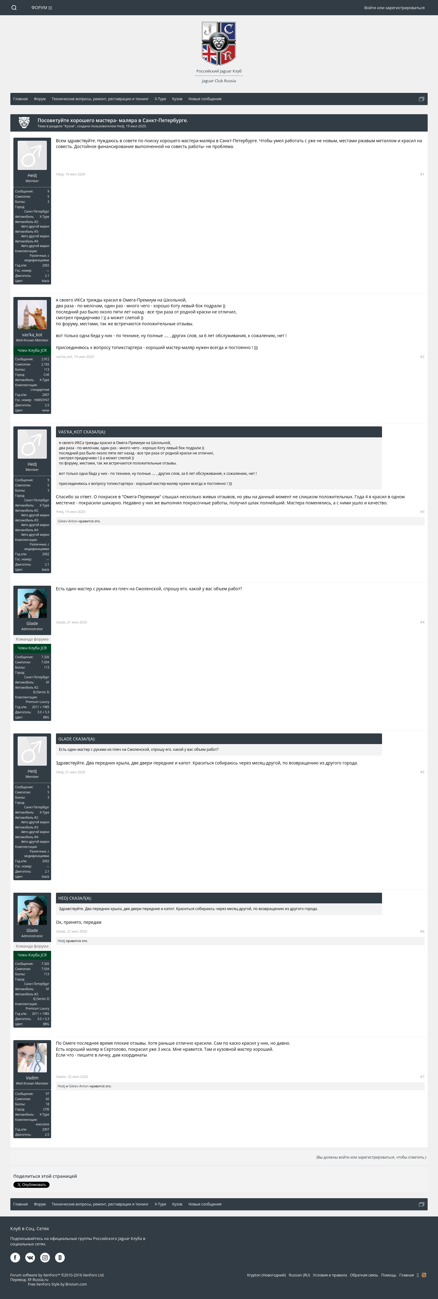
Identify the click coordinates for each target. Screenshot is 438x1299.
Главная (406, 1275)
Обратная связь (364, 1275)
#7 (422, 1076)
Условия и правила (330, 1275)
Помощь (388, 1275)
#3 (422, 511)
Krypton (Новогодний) (266, 1275)
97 (47, 1094)
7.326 (45, 657)
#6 (422, 931)
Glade (32, 623)
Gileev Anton (68, 521)
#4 (422, 622)
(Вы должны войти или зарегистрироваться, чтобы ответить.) (371, 1157)
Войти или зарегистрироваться (394, 7)
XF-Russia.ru (38, 1279)
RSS (424, 1275)
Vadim (32, 1077)
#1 (422, 174)
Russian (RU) (299, 1275)
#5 (422, 772)
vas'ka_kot (32, 334)
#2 (422, 356)
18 (47, 1104)
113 (46, 369)
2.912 (45, 359)
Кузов (69, 126)
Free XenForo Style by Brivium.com (57, 1284)
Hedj (120, 126)
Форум (39, 7)
